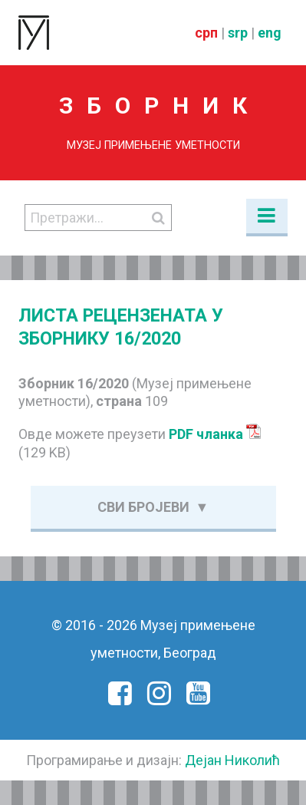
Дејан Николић (232, 760)
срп (206, 33)
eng (269, 33)
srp (238, 33)
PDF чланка (215, 434)
